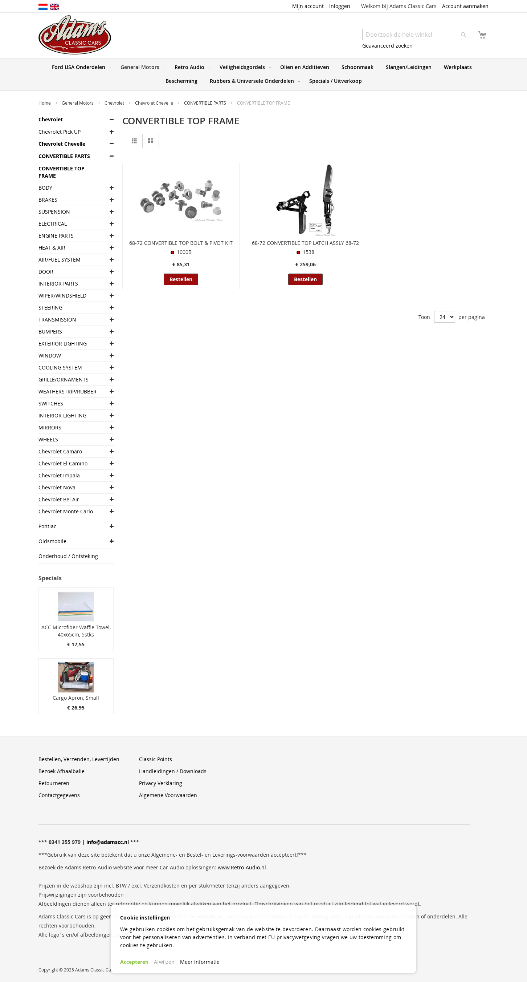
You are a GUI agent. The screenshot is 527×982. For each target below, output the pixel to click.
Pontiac (47, 526)
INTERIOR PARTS (58, 283)
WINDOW (49, 355)
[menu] (263, 74)
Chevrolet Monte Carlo (65, 511)
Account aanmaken (465, 6)
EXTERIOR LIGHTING (62, 343)
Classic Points (155, 759)
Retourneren (53, 783)
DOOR (45, 271)
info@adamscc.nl (107, 841)
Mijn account (308, 6)
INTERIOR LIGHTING (62, 415)
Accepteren (134, 961)
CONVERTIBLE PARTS (205, 103)
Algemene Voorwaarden (168, 795)
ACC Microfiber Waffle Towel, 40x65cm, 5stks (76, 631)
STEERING (50, 307)
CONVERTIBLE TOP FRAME (61, 172)
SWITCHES (50, 403)
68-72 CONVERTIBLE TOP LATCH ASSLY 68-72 (305, 242)
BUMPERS (50, 331)
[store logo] (74, 34)
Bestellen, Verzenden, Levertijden (78, 759)
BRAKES (47, 199)
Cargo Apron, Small (76, 697)
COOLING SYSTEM (60, 367)
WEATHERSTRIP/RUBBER (67, 391)
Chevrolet (115, 103)
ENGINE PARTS (56, 235)
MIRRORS (49, 427)
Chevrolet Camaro (60, 451)
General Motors (78, 103)
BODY (45, 187)
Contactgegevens (59, 795)
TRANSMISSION (57, 319)
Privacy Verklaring (160, 783)
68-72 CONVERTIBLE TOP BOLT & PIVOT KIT (181, 242)
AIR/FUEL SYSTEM (59, 259)
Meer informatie (200, 961)
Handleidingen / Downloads (173, 771)
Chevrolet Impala (59, 475)
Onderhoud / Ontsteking (68, 556)
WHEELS (48, 439)
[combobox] (416, 34)
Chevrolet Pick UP (59, 131)
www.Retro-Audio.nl (242, 867)
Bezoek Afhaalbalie (61, 771)
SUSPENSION (54, 211)
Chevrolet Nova (56, 487)
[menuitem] (80, 67)
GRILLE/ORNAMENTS (63, 379)
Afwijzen (164, 961)
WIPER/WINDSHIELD (62, 295)
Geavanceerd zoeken (387, 45)
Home (45, 103)
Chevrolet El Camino (62, 463)
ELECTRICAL (52, 223)
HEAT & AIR (51, 247)
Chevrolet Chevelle (154, 103)
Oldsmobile (52, 541)
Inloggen (339, 6)
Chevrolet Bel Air (58, 499)
